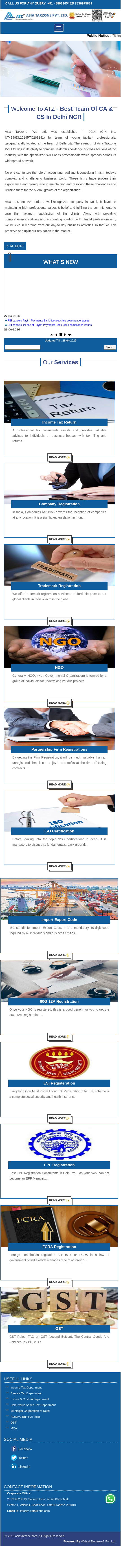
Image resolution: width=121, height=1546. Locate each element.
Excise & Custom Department (30, 1399)
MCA (14, 1428)
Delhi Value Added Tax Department (33, 1405)
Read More (15, 246)
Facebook (25, 1449)
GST (14, 1422)
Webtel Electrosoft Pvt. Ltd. (98, 1541)
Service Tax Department (26, 1393)
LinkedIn (24, 1466)
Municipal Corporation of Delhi (30, 1411)
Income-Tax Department (26, 1387)
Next (112, 73)
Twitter (23, 1458)
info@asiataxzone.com (35, 1511)
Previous (9, 73)
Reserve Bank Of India (25, 1416)
